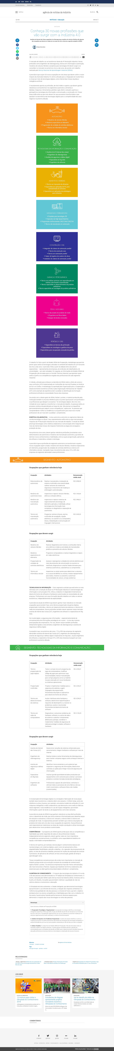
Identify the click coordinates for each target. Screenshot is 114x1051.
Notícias (36, 1043)
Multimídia (30, 5)
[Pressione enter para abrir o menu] (16, 12)
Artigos (47, 1043)
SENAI (27, 1)
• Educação (31, 944)
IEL (30, 1)
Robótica (75, 961)
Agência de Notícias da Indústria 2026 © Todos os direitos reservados (31, 1049)
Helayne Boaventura (41, 47)
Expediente (38, 5)
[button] (57, 902)
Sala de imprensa (63, 1043)
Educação (61, 20)
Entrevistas (42, 1043)
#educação (31, 948)
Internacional (48, 961)
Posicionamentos (54, 1043)
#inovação (36, 948)
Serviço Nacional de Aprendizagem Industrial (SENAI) (56, 70)
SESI (22, 1)
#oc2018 (45, 948)
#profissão (41, 948)
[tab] (57, 902)
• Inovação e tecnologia (39, 944)
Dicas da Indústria (22, 995)
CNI (19, 1)
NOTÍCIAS (53, 20)
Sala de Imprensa (19, 5)
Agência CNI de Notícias (66, 942)
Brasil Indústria (21, 961)
